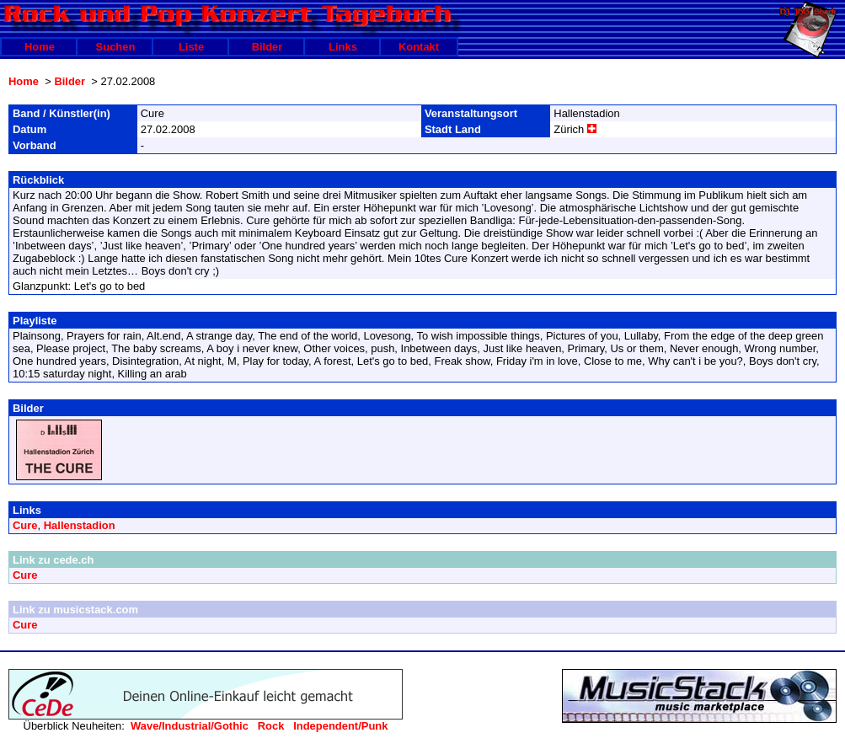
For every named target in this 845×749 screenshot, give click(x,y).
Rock (271, 726)
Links (343, 46)
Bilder (267, 46)
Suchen (116, 46)
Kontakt (418, 46)
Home (39, 46)
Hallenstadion (79, 525)
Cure (25, 525)
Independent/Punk (340, 726)
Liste (191, 46)
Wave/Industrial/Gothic (190, 726)
